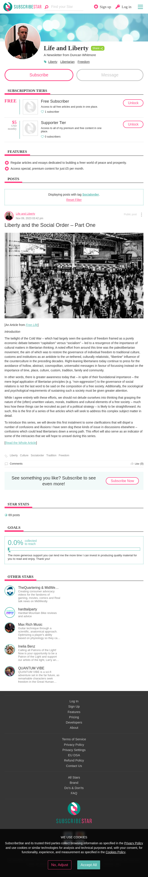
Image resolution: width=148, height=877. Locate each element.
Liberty (52, 62)
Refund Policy (74, 760)
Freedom (84, 62)
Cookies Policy (115, 852)
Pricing (74, 717)
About (74, 727)
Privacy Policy (74, 744)
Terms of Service (74, 739)
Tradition (51, 455)
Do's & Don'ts (74, 788)
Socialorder (90, 194)
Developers (74, 722)
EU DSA (74, 755)
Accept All (89, 865)
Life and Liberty (25, 213)
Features (74, 712)
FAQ (74, 793)
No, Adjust (59, 865)
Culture (24, 455)
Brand (74, 782)
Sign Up (74, 706)
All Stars (74, 777)
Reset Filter (74, 200)
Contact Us (74, 766)
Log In (73, 701)
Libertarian (67, 62)
